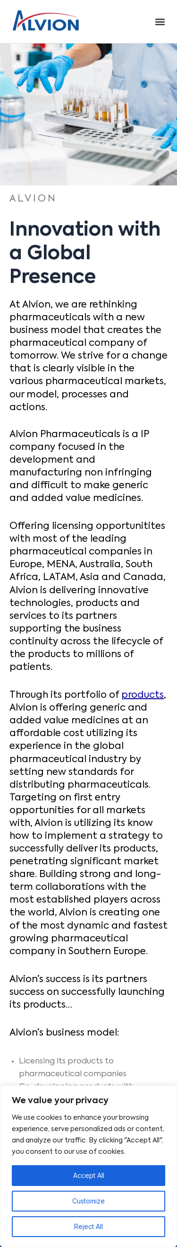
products (142, 695)
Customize (88, 1201)
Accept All (88, 1175)
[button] (160, 21)
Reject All (88, 1226)
